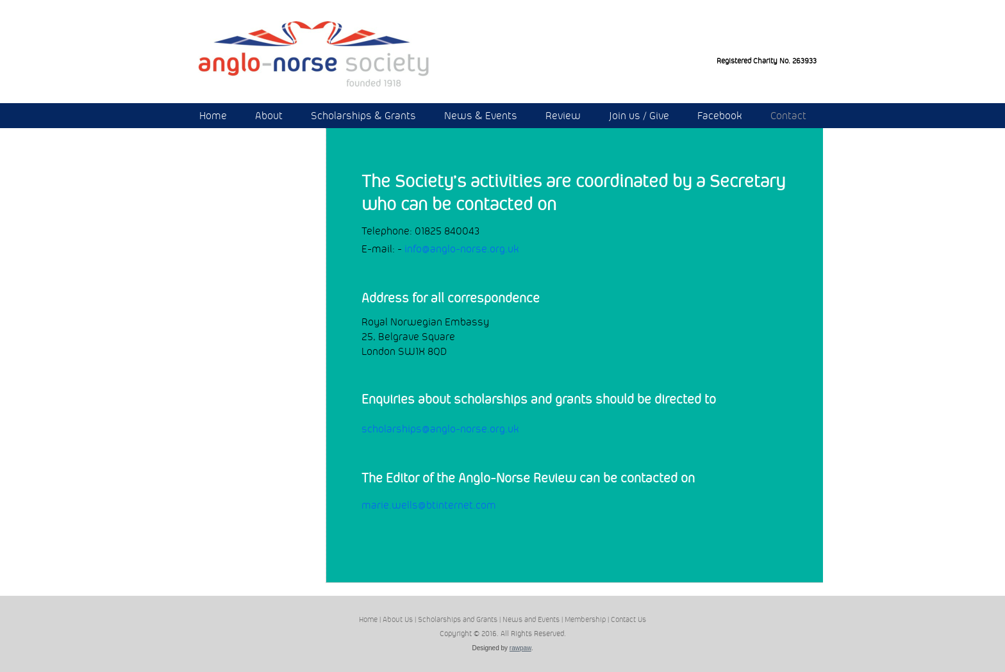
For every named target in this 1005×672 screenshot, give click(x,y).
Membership (585, 619)
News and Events (531, 619)
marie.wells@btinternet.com (428, 505)
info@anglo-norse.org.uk (461, 249)
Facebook (719, 116)
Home (213, 116)
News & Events (480, 116)
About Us (398, 619)
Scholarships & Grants (363, 116)
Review (563, 116)
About (269, 116)
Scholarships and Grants (457, 619)
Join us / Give (639, 116)
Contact (788, 116)
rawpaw (520, 648)
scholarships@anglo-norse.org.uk (440, 429)
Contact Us (628, 619)
